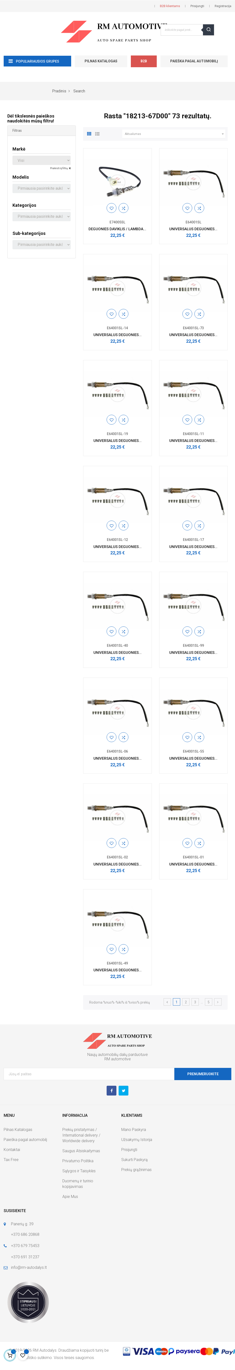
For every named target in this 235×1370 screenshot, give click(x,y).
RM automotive (117, 1059)
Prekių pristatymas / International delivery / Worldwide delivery (81, 1135)
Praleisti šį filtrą (59, 168)
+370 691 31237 (25, 1257)
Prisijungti (129, 1149)
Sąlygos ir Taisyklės (79, 1171)
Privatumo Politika (77, 1161)
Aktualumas (175, 134)
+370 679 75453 (25, 1245)
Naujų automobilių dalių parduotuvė (117, 1054)
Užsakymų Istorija (136, 1139)
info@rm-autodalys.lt (29, 1267)
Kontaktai (12, 1149)
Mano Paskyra (133, 1129)
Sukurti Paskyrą (134, 1159)
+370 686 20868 (25, 1234)
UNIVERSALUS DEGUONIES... (193, 229)
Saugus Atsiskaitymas (81, 1151)
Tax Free (11, 1159)
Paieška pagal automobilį (194, 61)
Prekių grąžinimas (136, 1169)
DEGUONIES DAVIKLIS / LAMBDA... (117, 229)
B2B (144, 61)
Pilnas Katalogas (101, 61)
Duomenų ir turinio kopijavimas (77, 1184)
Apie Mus (70, 1196)
